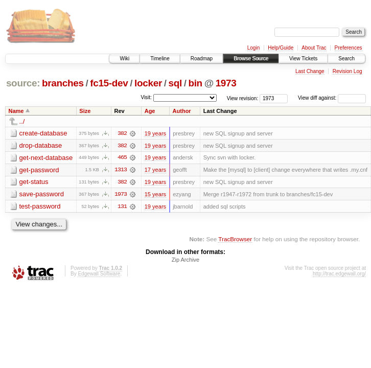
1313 (120, 170)
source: (23, 83)
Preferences (348, 48)
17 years (155, 170)
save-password (41, 194)
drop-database (40, 145)
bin (195, 83)
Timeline (159, 58)
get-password (39, 170)
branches (63, 83)
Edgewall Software (99, 275)
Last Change (309, 71)
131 (122, 207)
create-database (43, 133)
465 (122, 158)
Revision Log (347, 71)
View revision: (243, 98)
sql (174, 83)
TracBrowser (235, 240)
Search (346, 58)
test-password (40, 207)
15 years (155, 195)
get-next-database (46, 158)
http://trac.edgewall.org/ (339, 275)
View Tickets (303, 58)
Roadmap (202, 58)
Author (182, 111)
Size (84, 111)
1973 (226, 83)
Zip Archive (185, 261)
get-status (34, 182)
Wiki (124, 58)
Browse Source (251, 58)
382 (122, 133)
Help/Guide (280, 48)
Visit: (146, 97)
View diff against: (332, 98)
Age (150, 111)
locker (148, 83)
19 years (155, 133)
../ (22, 121)
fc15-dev (109, 83)
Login (253, 48)
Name (16, 111)
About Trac (314, 48)
